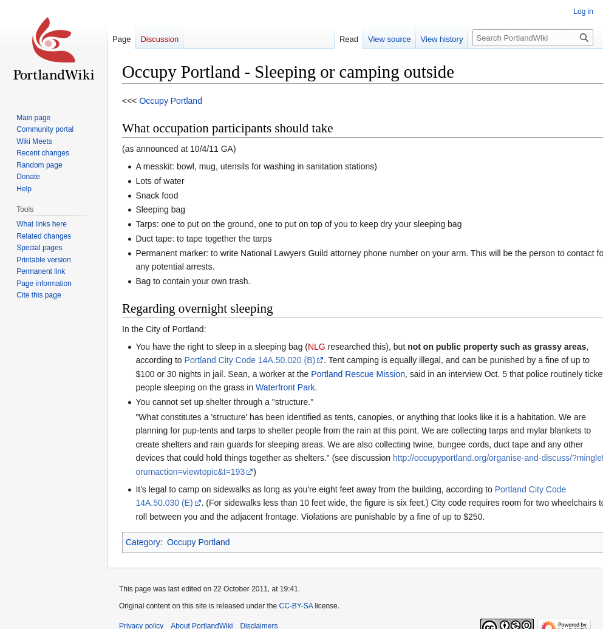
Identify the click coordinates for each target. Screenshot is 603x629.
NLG (316, 347)
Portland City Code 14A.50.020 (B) (250, 360)
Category (143, 542)
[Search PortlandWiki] (532, 37)
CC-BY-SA (296, 606)
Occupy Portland (170, 101)
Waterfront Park (285, 387)
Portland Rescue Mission (358, 374)
